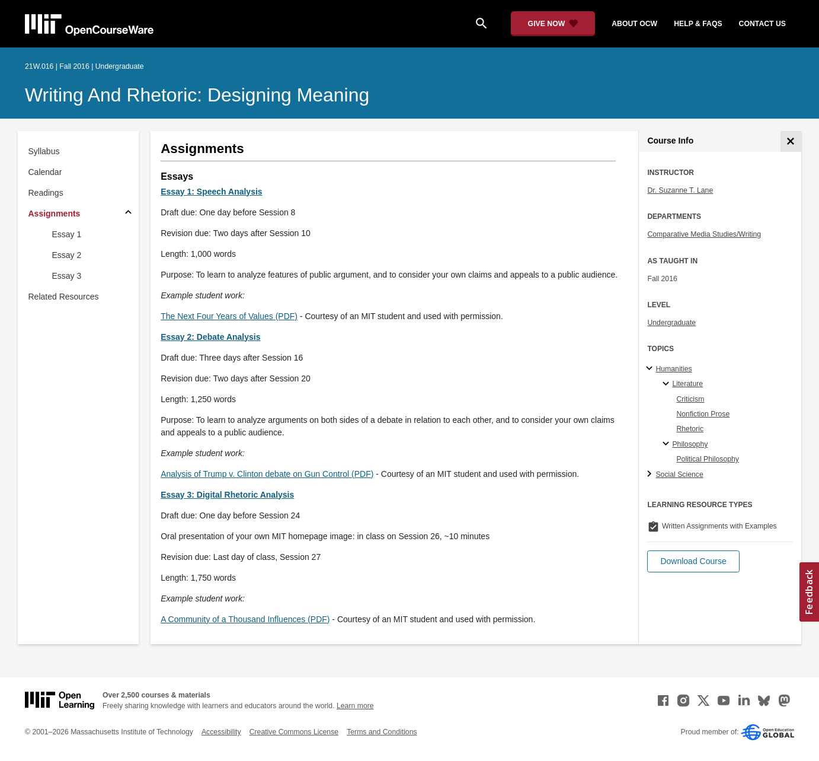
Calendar (45, 172)
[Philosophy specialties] (668, 444)
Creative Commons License (293, 732)
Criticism (690, 399)
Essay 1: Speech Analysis (211, 191)
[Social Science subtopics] (651, 474)
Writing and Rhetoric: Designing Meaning (197, 95)
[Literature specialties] (668, 384)
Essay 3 (67, 276)
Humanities (673, 369)
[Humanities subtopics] (651, 369)
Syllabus (44, 151)
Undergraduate (671, 323)
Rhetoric (689, 429)
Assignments (54, 213)
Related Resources (63, 296)
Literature (687, 384)
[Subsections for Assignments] (128, 214)
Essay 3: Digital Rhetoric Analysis (227, 494)
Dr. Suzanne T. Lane (680, 190)
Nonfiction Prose (703, 414)
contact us (762, 24)
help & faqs (698, 24)
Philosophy (690, 444)
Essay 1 (67, 234)
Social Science (679, 474)
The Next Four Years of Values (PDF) (229, 316)
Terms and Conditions (382, 732)
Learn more (355, 706)
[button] (693, 561)
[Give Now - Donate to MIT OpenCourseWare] (553, 23)
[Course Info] (790, 141)
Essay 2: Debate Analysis (210, 337)
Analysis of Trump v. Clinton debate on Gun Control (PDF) (267, 474)
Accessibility (221, 732)
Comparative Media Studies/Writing (704, 234)
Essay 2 (67, 255)
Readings (45, 193)
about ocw (634, 24)
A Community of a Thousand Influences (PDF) (245, 619)
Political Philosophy (707, 459)
